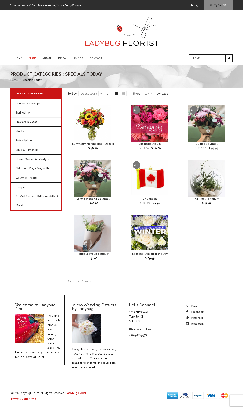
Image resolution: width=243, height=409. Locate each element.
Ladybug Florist (76, 393)
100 (147, 93)
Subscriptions (24, 140)
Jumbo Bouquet (207, 143)
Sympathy (22, 187)
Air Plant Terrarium (207, 198)
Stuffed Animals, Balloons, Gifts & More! (37, 201)
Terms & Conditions (23, 398)
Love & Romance (27, 149)
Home (14, 80)
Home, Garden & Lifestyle (32, 159)
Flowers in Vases (26, 121)
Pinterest (194, 317)
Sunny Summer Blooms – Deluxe (93, 143)
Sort (107, 93)
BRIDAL (62, 58)
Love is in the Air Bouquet (93, 198)
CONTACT (96, 58)
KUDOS (78, 58)
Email (192, 306)
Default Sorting (89, 93)
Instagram (195, 323)
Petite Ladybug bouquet (93, 253)
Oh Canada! (150, 198)
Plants (20, 131)
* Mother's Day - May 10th (32, 168)
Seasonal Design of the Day (150, 253)
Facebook (195, 312)
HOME (18, 58)
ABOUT (47, 58)
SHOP (32, 58)
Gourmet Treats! (26, 177)
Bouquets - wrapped (29, 103)
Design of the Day (150, 143)
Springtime (23, 112)
